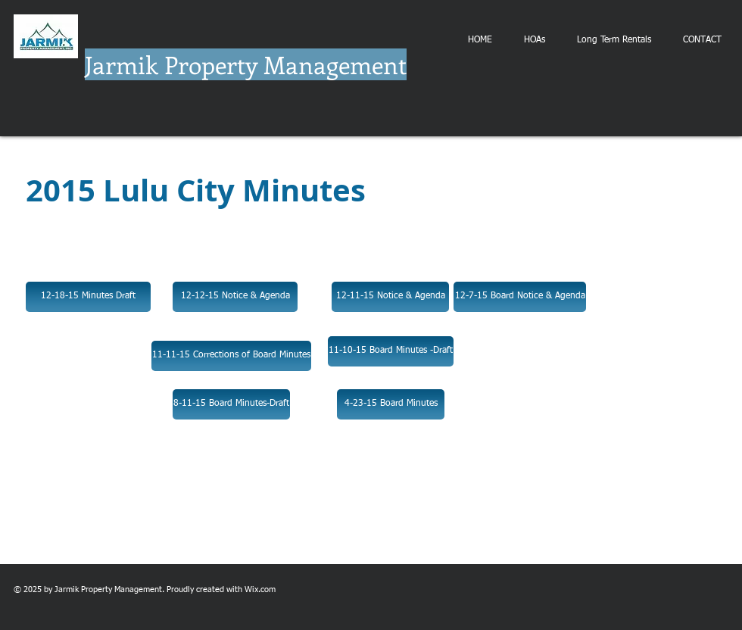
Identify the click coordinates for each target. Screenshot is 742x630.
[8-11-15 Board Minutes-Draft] (231, 404)
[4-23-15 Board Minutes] (390, 404)
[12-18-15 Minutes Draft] (88, 297)
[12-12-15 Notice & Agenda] (235, 297)
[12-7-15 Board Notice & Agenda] (520, 297)
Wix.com (260, 589)
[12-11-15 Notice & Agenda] (390, 297)
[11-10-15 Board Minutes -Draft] (391, 351)
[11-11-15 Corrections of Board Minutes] (231, 356)
